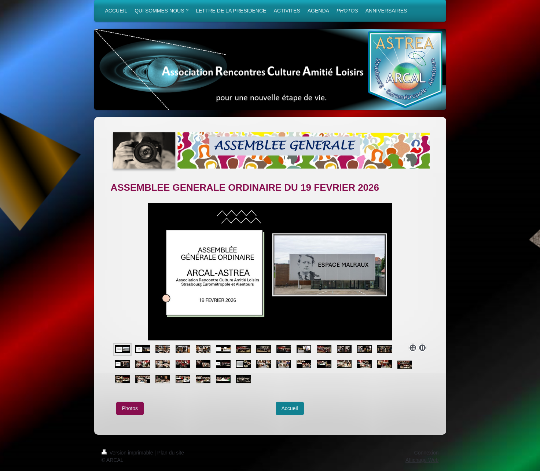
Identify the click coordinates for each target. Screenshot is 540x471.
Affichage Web (422, 460)
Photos (130, 408)
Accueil (290, 408)
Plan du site (170, 453)
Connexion (426, 453)
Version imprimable (128, 453)
